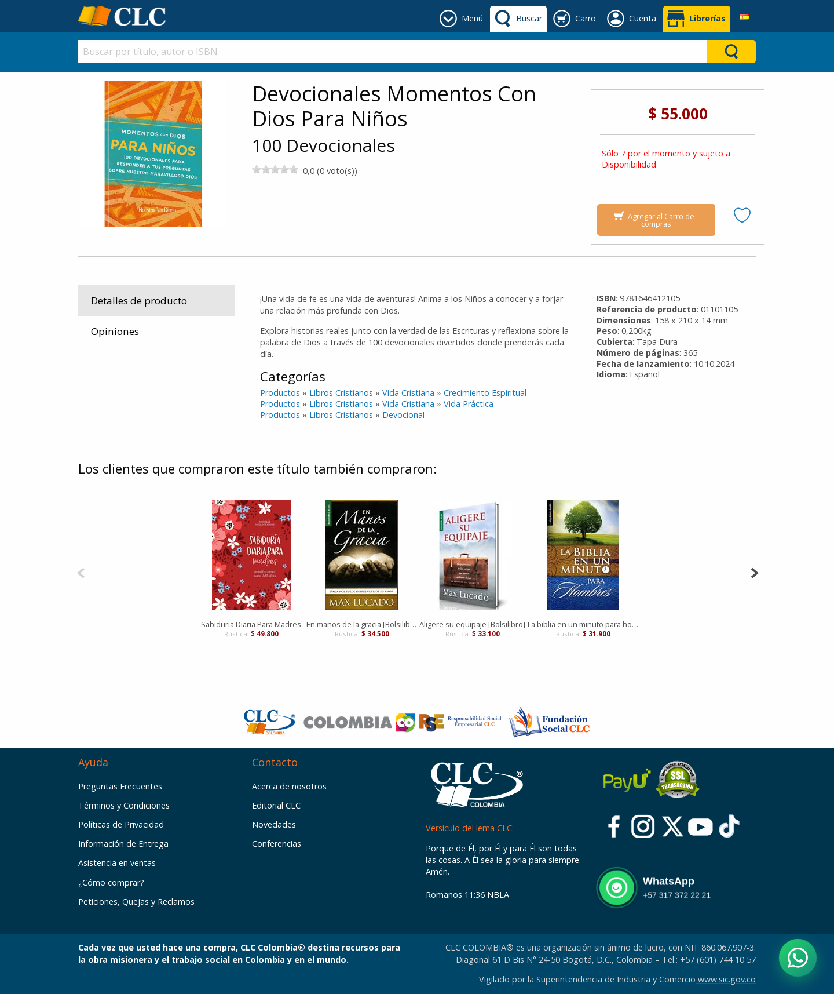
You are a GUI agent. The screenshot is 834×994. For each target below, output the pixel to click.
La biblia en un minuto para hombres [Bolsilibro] (583, 624)
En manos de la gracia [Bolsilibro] (361, 624)
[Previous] (80, 571)
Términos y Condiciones (124, 805)
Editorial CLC (276, 805)
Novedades (274, 824)
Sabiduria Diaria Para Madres (251, 624)
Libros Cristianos (341, 392)
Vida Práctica (468, 403)
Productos (280, 392)
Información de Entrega (123, 843)
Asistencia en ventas (117, 862)
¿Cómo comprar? (111, 882)
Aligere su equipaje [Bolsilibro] (472, 624)
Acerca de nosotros (289, 786)
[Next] (754, 571)
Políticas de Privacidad (121, 824)
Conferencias (276, 843)
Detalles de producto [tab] (139, 300)
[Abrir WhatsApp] (798, 958)
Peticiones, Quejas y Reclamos (136, 901)
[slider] (275, 169)
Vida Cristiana (408, 392)
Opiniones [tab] (115, 331)
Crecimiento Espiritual (485, 392)
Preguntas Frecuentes (120, 786)
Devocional (403, 414)
